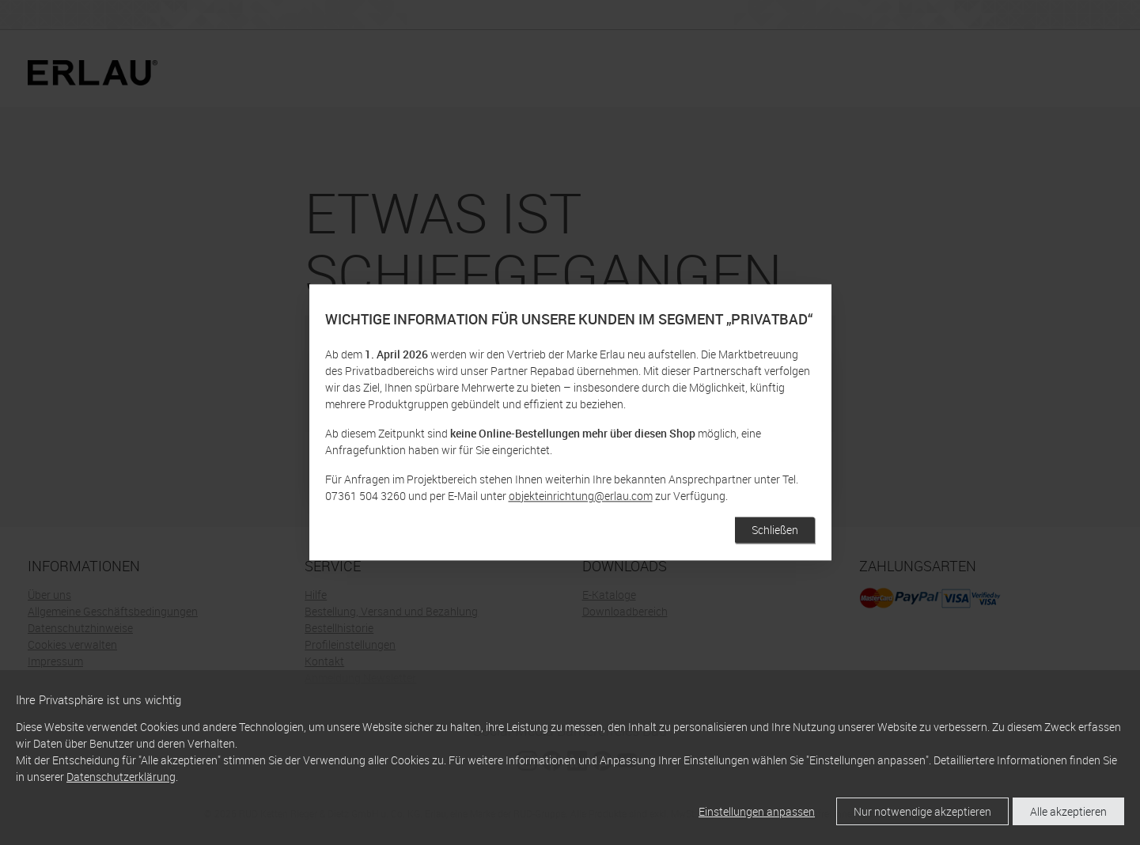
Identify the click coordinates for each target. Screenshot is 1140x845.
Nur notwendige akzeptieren (922, 811)
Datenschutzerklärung (121, 776)
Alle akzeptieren (1068, 811)
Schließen (775, 530)
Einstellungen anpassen (757, 811)
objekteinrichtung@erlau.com (581, 496)
